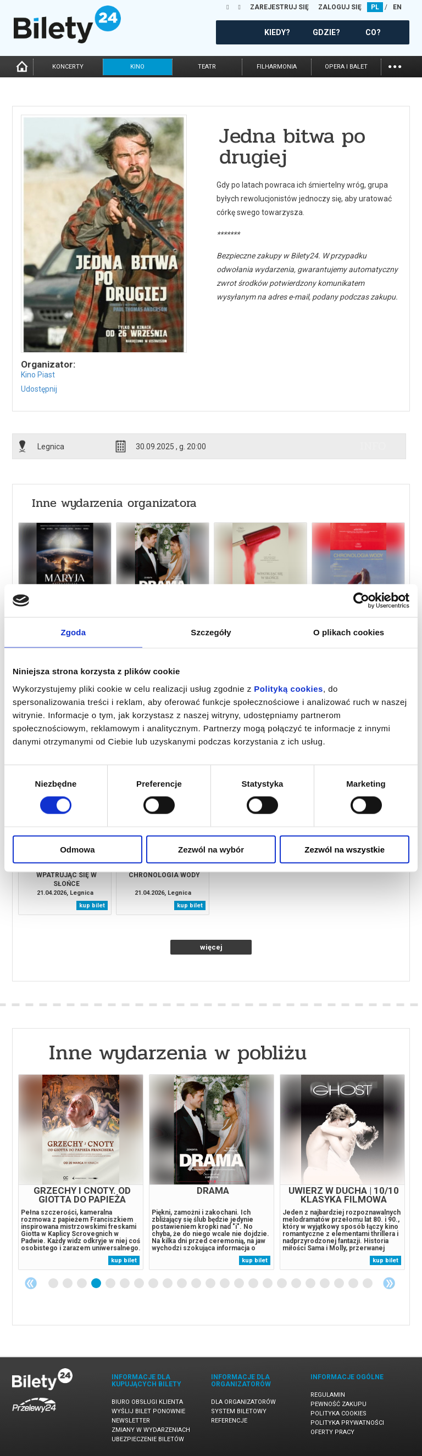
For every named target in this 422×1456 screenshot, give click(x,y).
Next (389, 1283)
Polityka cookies (338, 1413)
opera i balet (346, 66)
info (373, 446)
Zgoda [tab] (73, 632)
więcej (211, 947)
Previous (31, 1283)
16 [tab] (268, 1283)
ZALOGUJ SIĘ (340, 7)
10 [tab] (182, 1283)
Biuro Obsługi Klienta (147, 1402)
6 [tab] (125, 1283)
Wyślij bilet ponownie (148, 1411)
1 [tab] (53, 1283)
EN (397, 7)
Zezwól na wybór (211, 849)
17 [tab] (282, 1283)
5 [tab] (111, 1283)
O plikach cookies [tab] (348, 632)
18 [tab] (296, 1283)
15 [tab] (253, 1283)
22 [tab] (353, 1283)
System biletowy (238, 1411)
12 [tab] (211, 1283)
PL (375, 7)
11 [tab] (196, 1283)
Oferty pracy (332, 1432)
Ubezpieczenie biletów (148, 1439)
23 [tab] (368, 1283)
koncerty (68, 66)
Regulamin (327, 1394)
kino (137, 66)
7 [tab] (139, 1283)
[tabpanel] (80, 1172)
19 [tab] (311, 1283)
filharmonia (277, 66)
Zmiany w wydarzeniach (151, 1430)
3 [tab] (82, 1283)
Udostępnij (39, 389)
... (394, 65)
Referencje (229, 1420)
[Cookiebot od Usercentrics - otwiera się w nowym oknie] (361, 600)
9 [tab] (168, 1283)
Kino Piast (38, 374)
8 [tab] (153, 1283)
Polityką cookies (288, 688)
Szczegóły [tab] (211, 632)
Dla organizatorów (243, 1402)
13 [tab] (225, 1283)
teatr (207, 66)
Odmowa (77, 849)
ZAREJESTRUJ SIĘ (279, 7)
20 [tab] (325, 1283)
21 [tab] (339, 1283)
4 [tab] (96, 1283)
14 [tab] (239, 1283)
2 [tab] (68, 1283)
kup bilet (92, 905)
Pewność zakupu (338, 1404)
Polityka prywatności (347, 1422)
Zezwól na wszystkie (344, 849)
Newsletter (131, 1420)
